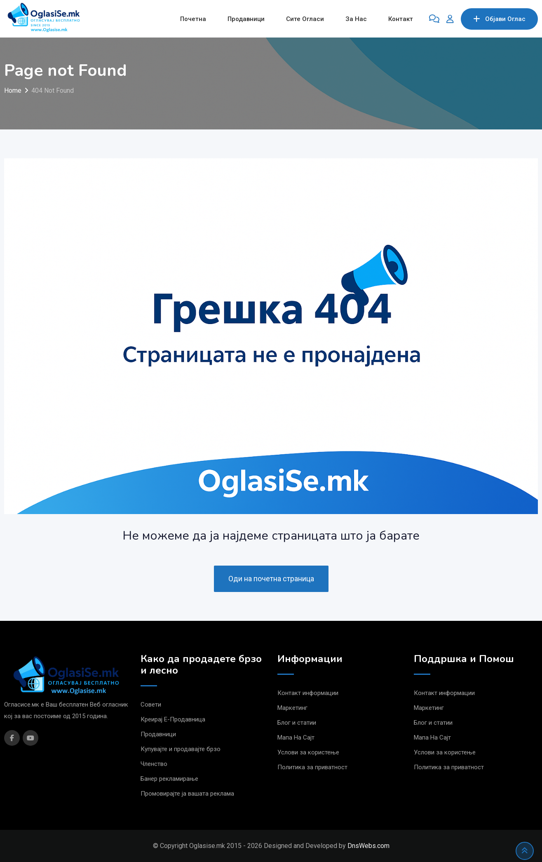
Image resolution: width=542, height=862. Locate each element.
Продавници (246, 19)
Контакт (400, 19)
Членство (154, 764)
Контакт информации (307, 693)
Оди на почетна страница (271, 578)
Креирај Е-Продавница (173, 719)
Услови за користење (308, 752)
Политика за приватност (312, 767)
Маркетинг (292, 708)
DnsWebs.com (368, 846)
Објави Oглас (499, 19)
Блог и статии (296, 722)
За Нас (356, 19)
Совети (151, 704)
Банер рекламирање (169, 778)
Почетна (193, 19)
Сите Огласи (305, 19)
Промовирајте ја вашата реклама (187, 793)
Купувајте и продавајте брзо (181, 749)
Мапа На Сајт (295, 737)
